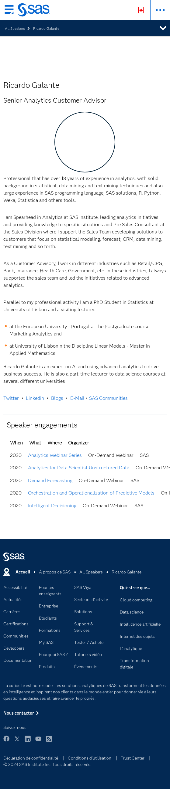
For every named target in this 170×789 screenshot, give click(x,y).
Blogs (57, 398)
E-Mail (77, 398)
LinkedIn (28, 741)
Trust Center (132, 758)
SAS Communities (108, 398)
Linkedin (35, 398)
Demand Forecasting (50, 480)
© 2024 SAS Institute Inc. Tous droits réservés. (47, 764)
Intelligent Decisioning (52, 505)
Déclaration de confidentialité (30, 758)
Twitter (11, 398)
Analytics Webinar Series (55, 455)
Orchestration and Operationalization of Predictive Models (91, 493)
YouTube (38, 741)
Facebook (6, 741)
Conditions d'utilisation (89, 758)
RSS (49, 741)
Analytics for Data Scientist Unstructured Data (78, 468)
